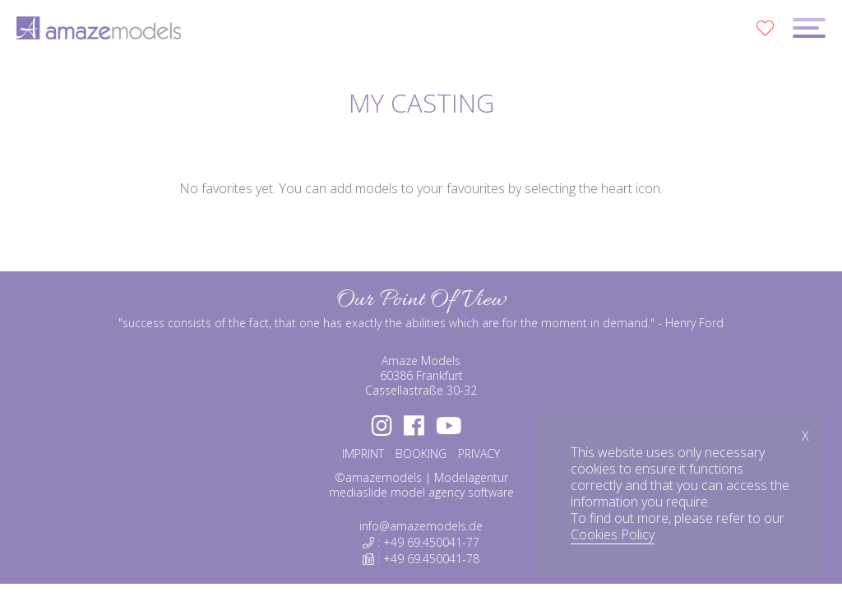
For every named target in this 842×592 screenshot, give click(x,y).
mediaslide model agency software (421, 492)
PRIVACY (479, 453)
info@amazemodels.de (421, 526)
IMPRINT (363, 453)
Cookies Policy (613, 534)
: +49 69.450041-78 (421, 559)
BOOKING (421, 453)
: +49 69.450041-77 (421, 542)
